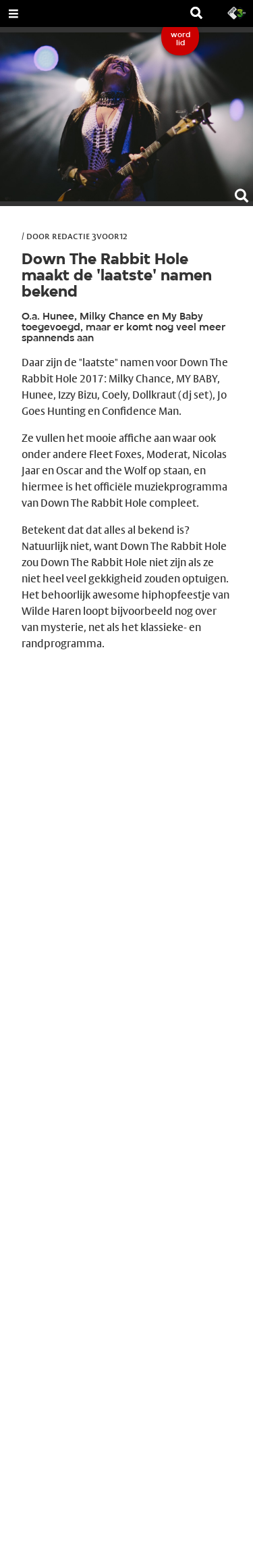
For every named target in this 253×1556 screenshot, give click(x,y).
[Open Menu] (13, 13)
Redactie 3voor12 (90, 235)
